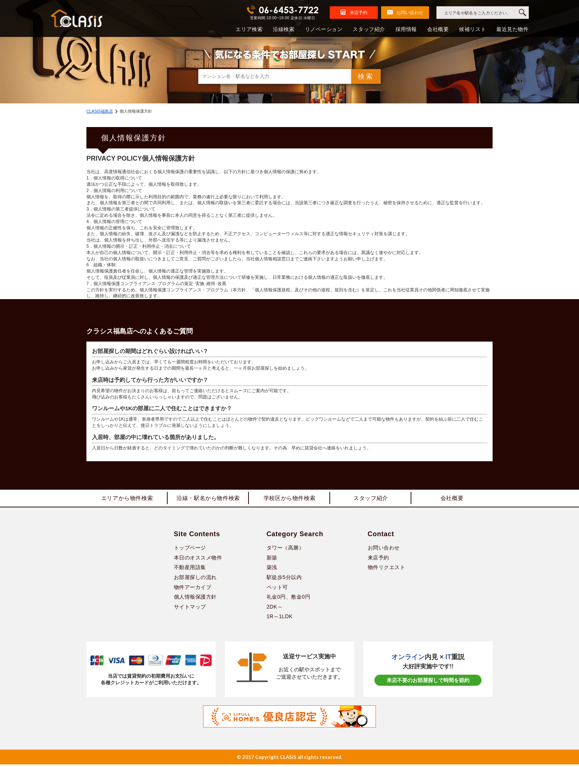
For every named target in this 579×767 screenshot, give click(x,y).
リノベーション (324, 29)
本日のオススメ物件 (198, 560)
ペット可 (277, 589)
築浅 (272, 570)
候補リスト (472, 29)
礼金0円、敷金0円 (289, 599)
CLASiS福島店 (99, 111)
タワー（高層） (285, 550)
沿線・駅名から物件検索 (208, 499)
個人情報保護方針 (195, 599)
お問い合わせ (384, 550)
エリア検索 (249, 29)
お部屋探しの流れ (195, 580)
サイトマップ (190, 609)
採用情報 (406, 29)
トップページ (190, 550)
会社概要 (438, 29)
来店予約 (378, 560)
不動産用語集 (190, 570)
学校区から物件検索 (289, 499)
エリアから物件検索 (127, 499)
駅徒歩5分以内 (284, 580)
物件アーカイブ (193, 589)
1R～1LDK (280, 619)
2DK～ (274, 609)
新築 (272, 560)
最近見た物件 (512, 29)
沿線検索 (283, 29)
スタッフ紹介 (369, 29)
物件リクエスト (386, 570)
